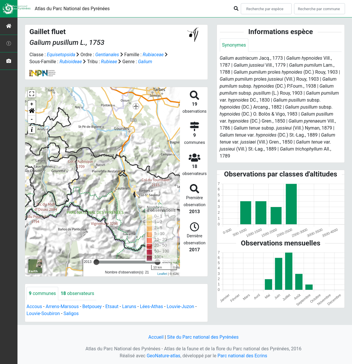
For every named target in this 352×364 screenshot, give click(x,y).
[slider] (96, 262)
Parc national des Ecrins (242, 355)
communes (42, 293)
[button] (32, 112)
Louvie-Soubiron (43, 313)
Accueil (156, 337)
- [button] (31, 119)
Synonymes (234, 45)
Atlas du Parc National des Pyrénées (72, 8)
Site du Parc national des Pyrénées (203, 337)
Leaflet (162, 273)
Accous (34, 306)
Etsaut (111, 306)
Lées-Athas (151, 306)
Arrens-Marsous (62, 306)
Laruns (129, 306)
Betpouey (92, 306)
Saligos (71, 313)
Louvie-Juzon (180, 306)
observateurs (77, 293)
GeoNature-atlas (164, 355)
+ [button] (31, 104)
